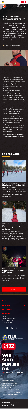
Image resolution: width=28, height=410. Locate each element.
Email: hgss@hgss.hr (7, 322)
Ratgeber (6, 305)
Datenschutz (5, 380)
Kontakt (6, 314)
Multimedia (7, 309)
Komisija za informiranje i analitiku (15, 223)
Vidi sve (14, 289)
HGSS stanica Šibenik (12, 268)
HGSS (4, 301)
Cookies (12, 380)
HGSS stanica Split (16, 45)
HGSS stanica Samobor (13, 183)
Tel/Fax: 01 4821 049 (7, 320)
